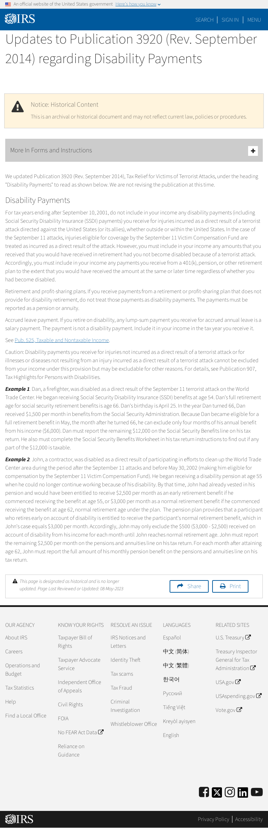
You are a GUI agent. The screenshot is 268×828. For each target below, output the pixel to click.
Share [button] (194, 586)
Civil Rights (70, 704)
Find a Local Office (25, 716)
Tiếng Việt (174, 707)
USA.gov (228, 682)
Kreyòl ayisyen (179, 721)
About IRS (16, 637)
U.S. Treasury (233, 637)
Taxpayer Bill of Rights (75, 642)
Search (204, 19)
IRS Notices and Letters (128, 642)
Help (10, 702)
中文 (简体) (176, 651)
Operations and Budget (22, 670)
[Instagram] (230, 792)
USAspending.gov (238, 696)
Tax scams (122, 674)
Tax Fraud (121, 688)
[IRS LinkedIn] (243, 794)
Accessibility (249, 819)
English (171, 735)
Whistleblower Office (134, 724)
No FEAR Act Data (80, 732)
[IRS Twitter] (217, 794)
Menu (254, 19)
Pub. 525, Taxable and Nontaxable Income (62, 340)
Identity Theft (125, 660)
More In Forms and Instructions (134, 151)
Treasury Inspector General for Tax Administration (236, 660)
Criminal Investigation (125, 706)
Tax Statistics (19, 688)
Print (235, 586)
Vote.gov (229, 710)
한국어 (171, 679)
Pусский (172, 693)
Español (172, 637)
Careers (13, 651)
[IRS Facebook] (204, 792)
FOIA (63, 718)
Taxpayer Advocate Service (79, 664)
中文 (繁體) (176, 665)
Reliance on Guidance (71, 751)
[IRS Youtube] (257, 792)
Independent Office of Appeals (79, 686)
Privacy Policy (213, 819)
